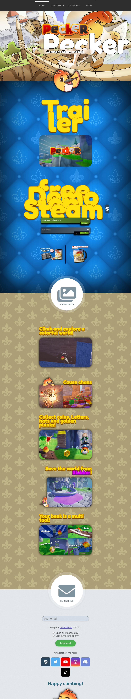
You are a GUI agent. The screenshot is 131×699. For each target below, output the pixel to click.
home (42, 6)
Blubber (81, 472)
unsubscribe (66, 627)
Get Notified (74, 6)
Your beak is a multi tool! (61, 518)
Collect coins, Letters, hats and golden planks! (64, 421)
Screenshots (57, 6)
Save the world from (68, 468)
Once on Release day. (67, 633)
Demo (89, 6)
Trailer (65, 115)
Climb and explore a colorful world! (61, 330)
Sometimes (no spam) (67, 635)
